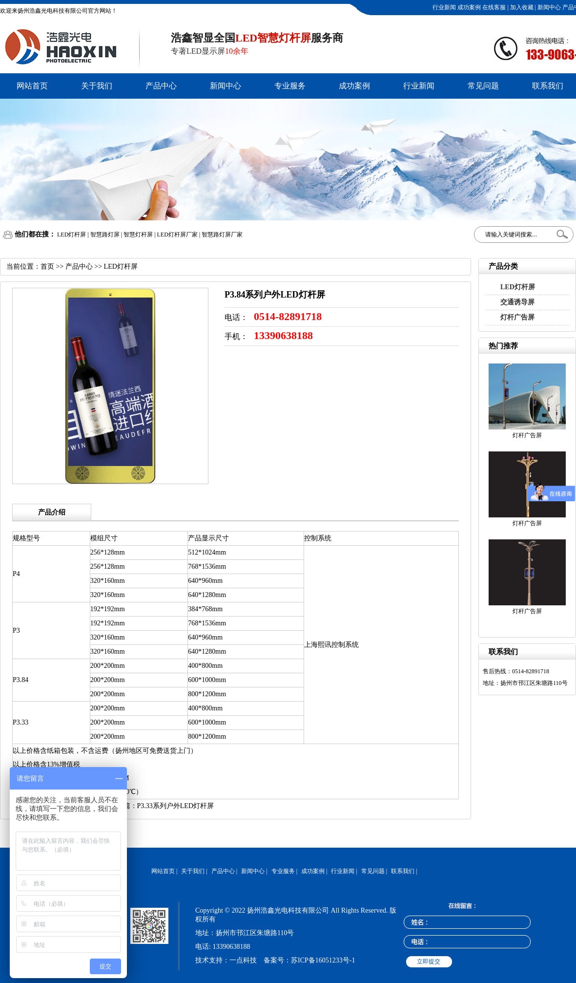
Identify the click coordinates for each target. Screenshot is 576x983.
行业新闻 (443, 7)
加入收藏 (521, 7)
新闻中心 (548, 7)
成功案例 (468, 7)
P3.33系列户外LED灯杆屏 (175, 806)
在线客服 (493, 7)
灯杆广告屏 (517, 317)
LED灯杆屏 (517, 287)
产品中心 (161, 86)
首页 (47, 266)
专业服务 (290, 86)
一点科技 (243, 960)
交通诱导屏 (517, 302)
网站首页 (32, 86)
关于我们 (96, 86)
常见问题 (483, 86)
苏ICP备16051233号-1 (323, 960)
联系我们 (547, 86)
